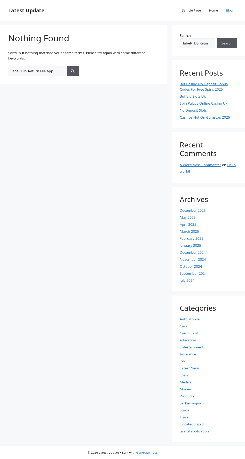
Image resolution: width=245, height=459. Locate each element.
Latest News (190, 368)
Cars (183, 326)
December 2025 (193, 210)
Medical (186, 382)
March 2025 (189, 231)
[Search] (73, 71)
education (188, 340)
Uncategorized (192, 424)
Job (182, 361)
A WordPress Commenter (200, 164)
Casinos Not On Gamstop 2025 (205, 117)
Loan (184, 375)
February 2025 (191, 238)
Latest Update (26, 10)
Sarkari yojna (190, 403)
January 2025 (190, 245)
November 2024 (193, 259)
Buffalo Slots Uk (193, 96)
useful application (194, 431)
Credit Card (189, 333)
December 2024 (193, 252)
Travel (184, 417)
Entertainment (191, 347)
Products (187, 396)
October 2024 (191, 266)
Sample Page (191, 10)
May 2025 (188, 217)
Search (185, 35)
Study (184, 410)
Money (185, 389)
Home (213, 10)
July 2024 (187, 280)
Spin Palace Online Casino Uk (204, 103)
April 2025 (188, 224)
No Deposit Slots (193, 110)
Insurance (188, 354)
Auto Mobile (190, 319)
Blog (229, 10)
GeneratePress (146, 452)
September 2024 (193, 273)
